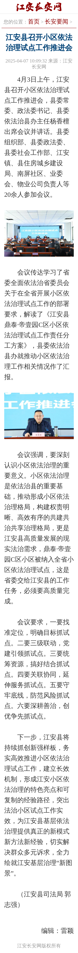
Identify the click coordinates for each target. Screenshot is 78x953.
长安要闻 (56, 21)
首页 (34, 21)
